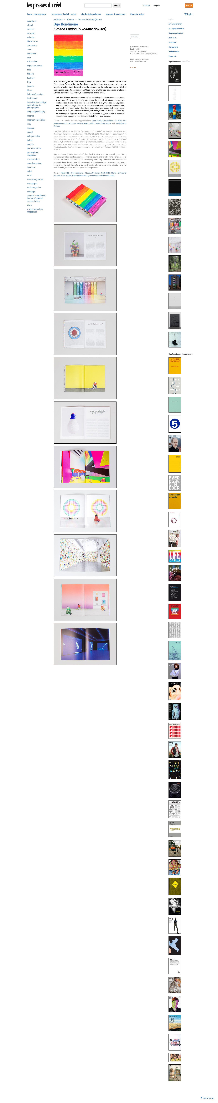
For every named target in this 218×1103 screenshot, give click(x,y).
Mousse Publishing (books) (90, 19)
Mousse (30, 128)
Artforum (31, 33)
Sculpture (172, 42)
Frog (29, 82)
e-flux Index (32, 62)
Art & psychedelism (176, 28)
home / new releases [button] (36, 14)
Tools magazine (34, 187)
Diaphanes (31, 54)
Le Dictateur (32, 98)
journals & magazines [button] (115, 14)
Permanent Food (34, 148)
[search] (98, 5)
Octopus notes (33, 136)
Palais (29, 140)
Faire (29, 70)
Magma (30, 116)
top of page (207, 1098)
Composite (32, 45)
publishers (58, 19)
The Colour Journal (35, 179)
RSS (189, 5)
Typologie (31, 192)
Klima (29, 90)
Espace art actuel (34, 66)
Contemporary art (176, 33)
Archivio (30, 29)
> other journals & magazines (35, 210)
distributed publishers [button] (91, 14)
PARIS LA (30, 144)
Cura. (29, 49)
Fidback (30, 74)
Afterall (30, 25)
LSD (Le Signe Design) (36, 112)
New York (172, 38)
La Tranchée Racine (35, 94)
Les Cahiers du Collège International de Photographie (36, 105)
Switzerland (173, 47)
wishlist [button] (135, 37)
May (29, 124)
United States (174, 52)
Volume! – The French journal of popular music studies (36, 198)
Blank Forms (32, 41)
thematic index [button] (137, 14)
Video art (172, 56)
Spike (29, 171)
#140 (105, 173)
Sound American (34, 163)
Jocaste (30, 86)
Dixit (29, 58)
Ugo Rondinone (66, 24)
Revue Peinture (33, 159)
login (188, 14)
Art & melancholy (175, 24)
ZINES (29, 205)
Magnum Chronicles (36, 120)
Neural (30, 132)
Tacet (29, 175)
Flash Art (30, 78)
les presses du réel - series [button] (64, 14)
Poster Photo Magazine (33, 153)
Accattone (31, 21)
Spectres (31, 167)
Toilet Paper (32, 183)
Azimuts (30, 37)
